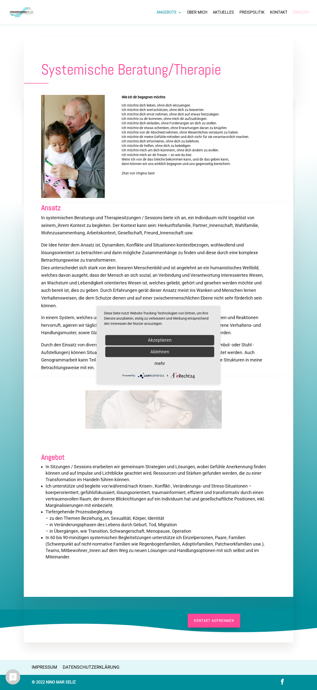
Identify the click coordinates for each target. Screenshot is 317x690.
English (301, 13)
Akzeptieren (160, 340)
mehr (160, 363)
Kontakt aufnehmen (214, 620)
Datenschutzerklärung (91, 667)
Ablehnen (159, 351)
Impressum (44, 667)
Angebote (167, 13)
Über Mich (197, 13)
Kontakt (279, 13)
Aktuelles (223, 13)
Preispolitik (251, 13)
